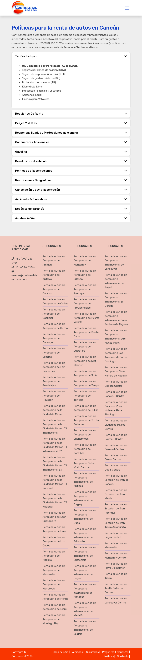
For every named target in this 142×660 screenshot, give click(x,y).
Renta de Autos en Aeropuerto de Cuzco (55, 326)
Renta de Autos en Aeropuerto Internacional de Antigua (85, 479)
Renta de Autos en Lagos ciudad (116, 535)
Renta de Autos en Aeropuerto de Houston (54, 395)
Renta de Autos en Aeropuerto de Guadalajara (54, 381)
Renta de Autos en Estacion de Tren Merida (116, 494)
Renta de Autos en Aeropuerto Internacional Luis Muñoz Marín (116, 336)
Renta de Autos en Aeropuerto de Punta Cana (86, 332)
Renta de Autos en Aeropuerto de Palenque (85, 289)
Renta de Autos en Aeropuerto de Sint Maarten (85, 361)
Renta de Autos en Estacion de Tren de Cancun (116, 480)
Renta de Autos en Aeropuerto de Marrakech (54, 584)
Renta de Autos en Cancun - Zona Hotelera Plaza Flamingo (116, 408)
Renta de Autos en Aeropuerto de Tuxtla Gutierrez (86, 420)
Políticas (109, 656)
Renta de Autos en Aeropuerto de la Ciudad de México (54, 410)
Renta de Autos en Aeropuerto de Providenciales (85, 303)
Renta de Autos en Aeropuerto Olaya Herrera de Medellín (116, 371)
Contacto (123, 656)
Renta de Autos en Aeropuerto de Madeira (54, 555)
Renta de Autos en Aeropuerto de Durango (54, 338)
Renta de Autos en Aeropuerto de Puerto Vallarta (86, 318)
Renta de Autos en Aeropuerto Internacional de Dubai (85, 516)
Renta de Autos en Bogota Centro (116, 383)
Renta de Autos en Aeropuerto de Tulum (86, 408)
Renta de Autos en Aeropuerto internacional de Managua (85, 590)
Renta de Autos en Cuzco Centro (116, 457)
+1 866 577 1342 (23, 267)
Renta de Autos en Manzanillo (116, 545)
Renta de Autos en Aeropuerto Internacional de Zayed (116, 281)
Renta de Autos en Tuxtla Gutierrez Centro (116, 588)
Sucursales (92, 652)
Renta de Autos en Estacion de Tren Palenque (116, 508)
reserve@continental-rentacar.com (24, 275)
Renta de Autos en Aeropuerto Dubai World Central (85, 463)
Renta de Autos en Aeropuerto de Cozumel (54, 313)
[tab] (71, 56)
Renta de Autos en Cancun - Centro (116, 394)
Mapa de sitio (60, 652)
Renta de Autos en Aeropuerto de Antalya (54, 275)
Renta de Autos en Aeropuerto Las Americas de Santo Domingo (116, 355)
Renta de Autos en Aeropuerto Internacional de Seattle (85, 627)
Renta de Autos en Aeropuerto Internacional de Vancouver (116, 262)
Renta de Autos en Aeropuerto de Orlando (85, 275)
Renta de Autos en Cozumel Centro (116, 447)
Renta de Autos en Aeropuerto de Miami (55, 607)
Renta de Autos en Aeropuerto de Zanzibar (85, 449)
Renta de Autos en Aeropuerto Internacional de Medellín (85, 609)
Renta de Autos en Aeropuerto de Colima (55, 301)
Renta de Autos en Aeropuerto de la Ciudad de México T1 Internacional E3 (55, 463)
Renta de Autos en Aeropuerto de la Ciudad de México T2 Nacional (55, 500)
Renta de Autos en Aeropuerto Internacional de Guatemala (85, 553)
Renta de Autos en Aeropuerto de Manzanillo (54, 570)
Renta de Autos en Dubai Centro (116, 467)
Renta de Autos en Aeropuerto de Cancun (54, 289)
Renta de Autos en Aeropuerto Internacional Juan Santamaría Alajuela (116, 318)
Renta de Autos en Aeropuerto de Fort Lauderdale (54, 367)
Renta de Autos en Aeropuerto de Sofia (85, 373)
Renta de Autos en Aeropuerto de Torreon (85, 395)
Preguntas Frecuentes (115, 652)
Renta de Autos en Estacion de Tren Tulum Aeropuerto (116, 523)
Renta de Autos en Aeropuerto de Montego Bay (54, 619)
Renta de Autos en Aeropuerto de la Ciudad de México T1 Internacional (55, 426)
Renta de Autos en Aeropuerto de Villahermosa (85, 434)
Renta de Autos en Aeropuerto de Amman (54, 260)
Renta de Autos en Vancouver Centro (116, 600)
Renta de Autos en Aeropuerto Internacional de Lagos (85, 572)
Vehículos (77, 652)
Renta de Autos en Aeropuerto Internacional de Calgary (85, 498)
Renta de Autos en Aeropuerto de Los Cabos (54, 541)
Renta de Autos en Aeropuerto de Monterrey (85, 260)
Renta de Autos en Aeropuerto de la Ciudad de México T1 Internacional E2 (55, 445)
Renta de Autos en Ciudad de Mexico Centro (116, 424)
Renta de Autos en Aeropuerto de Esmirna (54, 352)
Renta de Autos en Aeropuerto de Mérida (55, 596)
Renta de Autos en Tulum (116, 576)
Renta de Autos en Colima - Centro (116, 437)
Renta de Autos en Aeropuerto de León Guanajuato (54, 517)
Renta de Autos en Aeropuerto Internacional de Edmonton (85, 535)
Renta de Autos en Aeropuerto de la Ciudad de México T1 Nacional (55, 482)
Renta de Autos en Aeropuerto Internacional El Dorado (116, 299)
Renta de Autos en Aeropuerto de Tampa (86, 383)
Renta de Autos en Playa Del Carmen (116, 565)
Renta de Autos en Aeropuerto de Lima (54, 529)
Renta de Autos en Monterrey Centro (116, 555)
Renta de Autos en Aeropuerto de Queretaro (85, 346)
